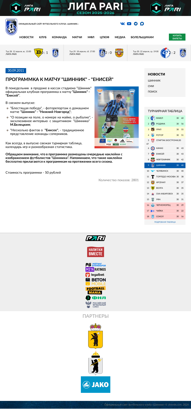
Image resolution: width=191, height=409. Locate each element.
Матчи (77, 37)
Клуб (42, 37)
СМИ (151, 86)
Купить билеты (177, 37)
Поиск (152, 92)
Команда (59, 37)
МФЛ (91, 37)
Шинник (154, 80)
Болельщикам (142, 37)
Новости (26, 37)
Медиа (120, 37)
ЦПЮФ (104, 37)
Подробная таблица (165, 222)
